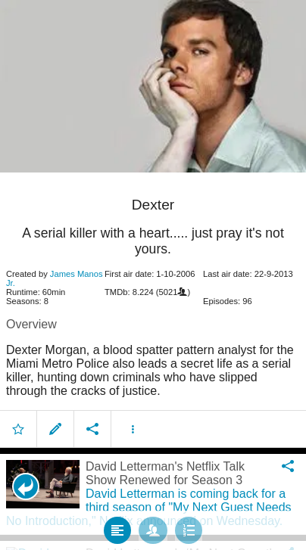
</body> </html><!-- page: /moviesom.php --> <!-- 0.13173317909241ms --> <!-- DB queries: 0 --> (153, 275)
